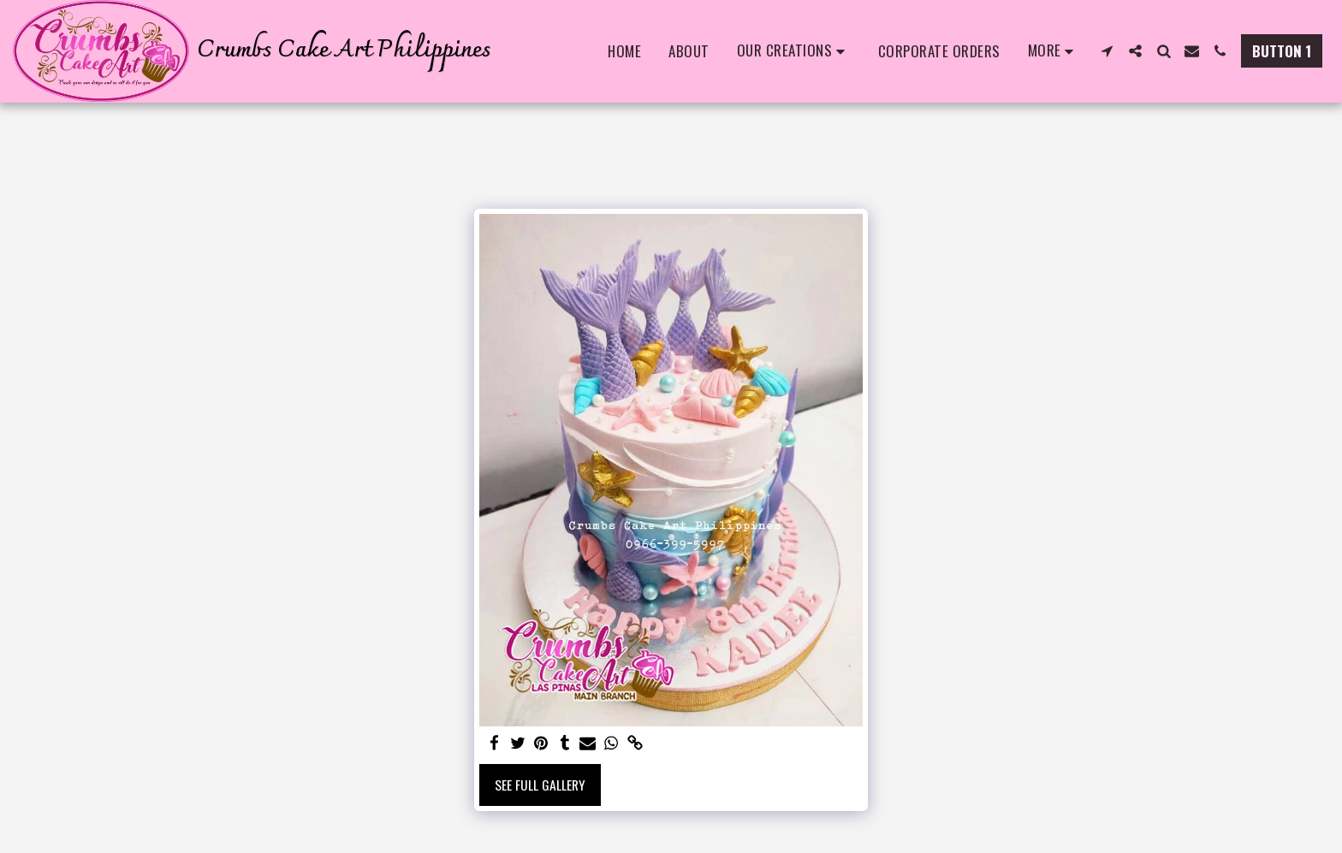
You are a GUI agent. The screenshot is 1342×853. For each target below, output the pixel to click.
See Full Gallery (540, 784)
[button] (794, 51)
